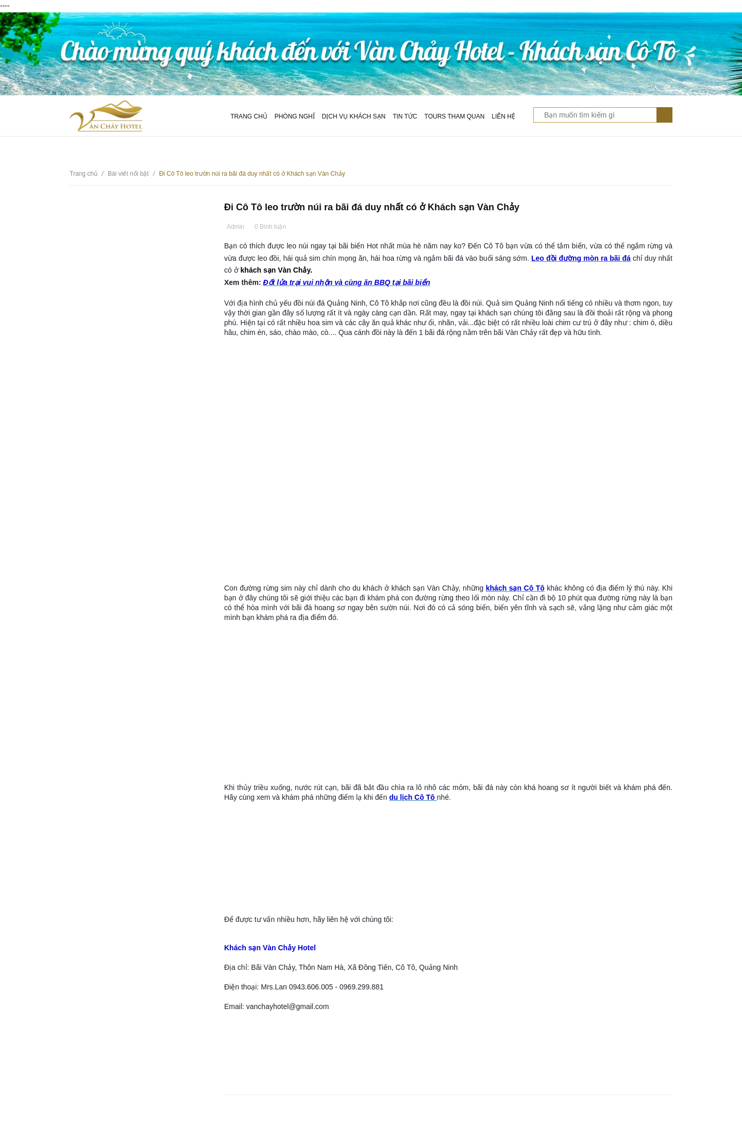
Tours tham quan (455, 116)
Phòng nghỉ (295, 116)
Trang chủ (248, 116)
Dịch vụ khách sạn (354, 116)
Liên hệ (503, 116)
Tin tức (405, 116)
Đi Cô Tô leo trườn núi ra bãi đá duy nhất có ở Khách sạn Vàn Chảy (371, 207)
